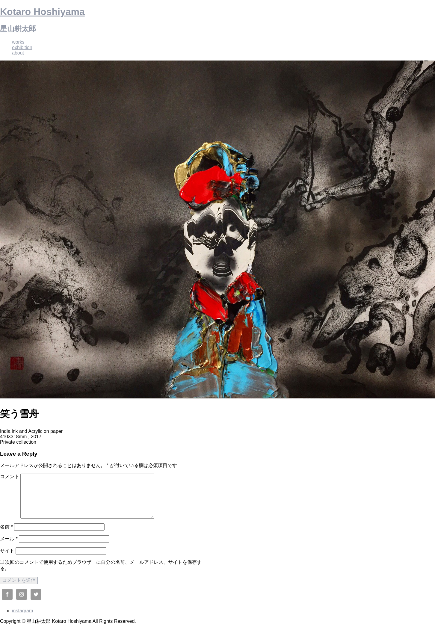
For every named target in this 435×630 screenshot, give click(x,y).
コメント (9, 476)
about (18, 52)
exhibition (22, 47)
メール (9, 538)
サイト (7, 550)
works (18, 42)
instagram (22, 610)
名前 (6, 526)
